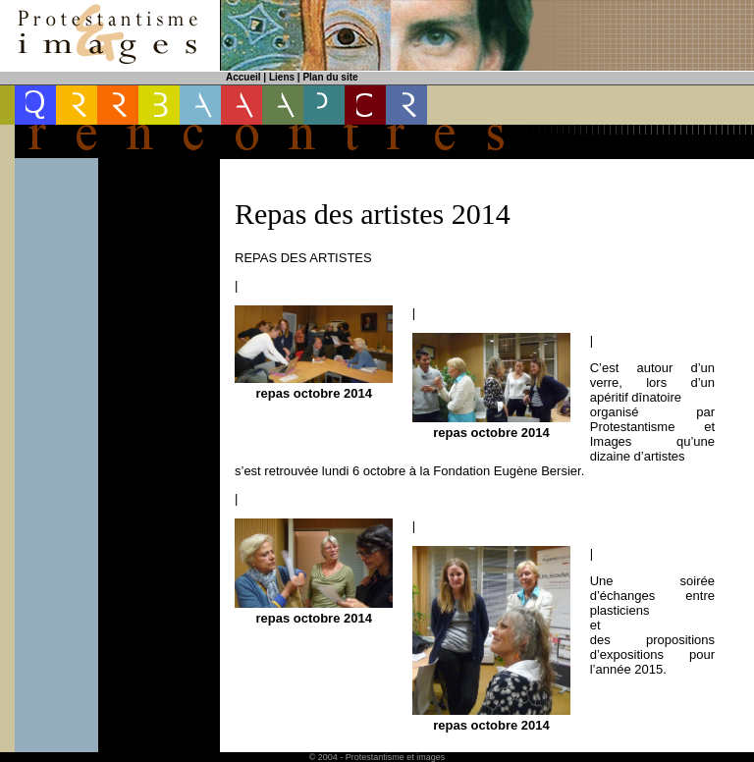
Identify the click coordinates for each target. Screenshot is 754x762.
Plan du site (329, 77)
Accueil (243, 77)
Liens (282, 77)
